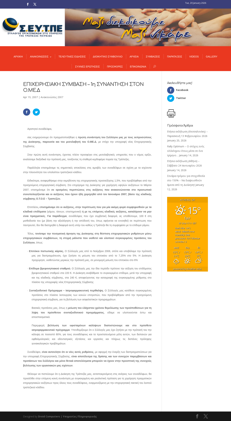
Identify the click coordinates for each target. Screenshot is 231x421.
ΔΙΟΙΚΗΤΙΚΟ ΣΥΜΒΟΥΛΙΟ (107, 56)
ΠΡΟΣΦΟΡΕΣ (115, 66)
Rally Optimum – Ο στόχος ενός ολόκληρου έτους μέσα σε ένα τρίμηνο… (185, 151)
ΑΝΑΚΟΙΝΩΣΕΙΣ (39, 56)
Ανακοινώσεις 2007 (52, 97)
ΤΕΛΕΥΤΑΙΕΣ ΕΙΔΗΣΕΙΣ (72, 56)
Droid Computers (49, 416)
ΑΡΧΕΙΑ (134, 56)
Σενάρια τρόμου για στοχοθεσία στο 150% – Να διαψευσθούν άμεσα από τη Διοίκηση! (186, 180)
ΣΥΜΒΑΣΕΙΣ (153, 56)
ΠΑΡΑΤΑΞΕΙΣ (174, 56)
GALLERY (211, 56)
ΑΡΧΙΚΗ (18, 56)
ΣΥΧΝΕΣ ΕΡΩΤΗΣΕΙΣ (87, 66)
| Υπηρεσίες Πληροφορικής (79, 416)
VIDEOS (194, 56)
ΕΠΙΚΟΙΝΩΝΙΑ (138, 66)
